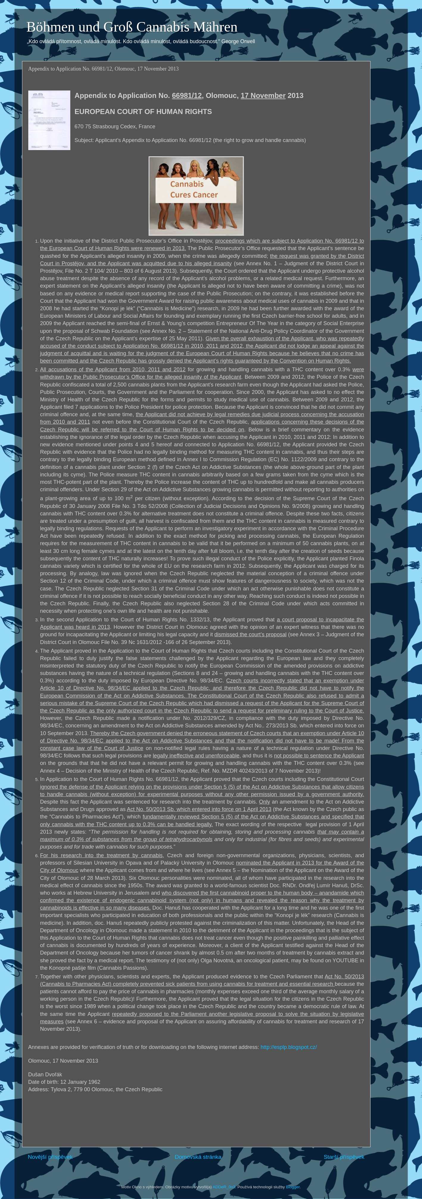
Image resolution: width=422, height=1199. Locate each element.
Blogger (293, 1187)
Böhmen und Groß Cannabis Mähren (132, 27)
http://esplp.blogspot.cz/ (289, 1047)
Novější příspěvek (50, 1157)
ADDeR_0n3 (224, 1187)
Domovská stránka (198, 1157)
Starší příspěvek (344, 1157)
